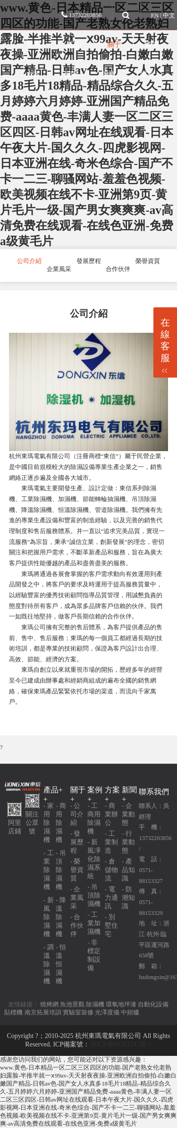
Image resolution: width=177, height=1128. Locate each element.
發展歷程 (88, 261)
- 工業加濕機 (94, 923)
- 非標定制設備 (94, 955)
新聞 (70, 74)
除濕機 (95, 1004)
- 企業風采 (77, 898)
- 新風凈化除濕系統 (94, 859)
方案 (33, 74)
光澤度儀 (107, 1012)
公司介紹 (29, 261)
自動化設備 (153, 1004)
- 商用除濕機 (61, 822)
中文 (169, 15)
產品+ (74, 44)
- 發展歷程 (77, 842)
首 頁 (34, 44)
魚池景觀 (72, 1004)
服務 (108, 74)
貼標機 (13, 1012)
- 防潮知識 (128, 898)
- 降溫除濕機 (61, 917)
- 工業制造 (111, 842)
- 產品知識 (128, 870)
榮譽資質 (147, 261)
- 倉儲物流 (111, 870)
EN (155, 15)
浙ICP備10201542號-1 (121, 1044)
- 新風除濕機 (48, 917)
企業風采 (59, 269)
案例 (152, 44)
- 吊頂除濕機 (61, 869)
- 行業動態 (128, 842)
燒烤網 (49, 1004)
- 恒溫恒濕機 (61, 964)
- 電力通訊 (111, 898)
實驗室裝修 (78, 1012)
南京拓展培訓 (43, 1012)
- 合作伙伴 (77, 926)
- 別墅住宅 (111, 926)
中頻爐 (130, 1012)
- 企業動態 (128, 814)
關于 (114, 44)
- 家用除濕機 (48, 822)
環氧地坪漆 (121, 1004)
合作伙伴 (118, 269)
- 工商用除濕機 (94, 818)
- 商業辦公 (111, 814)
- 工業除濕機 (48, 869)
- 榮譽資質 (77, 870)
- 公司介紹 (77, 814)
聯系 (146, 74)
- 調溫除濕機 (48, 964)
